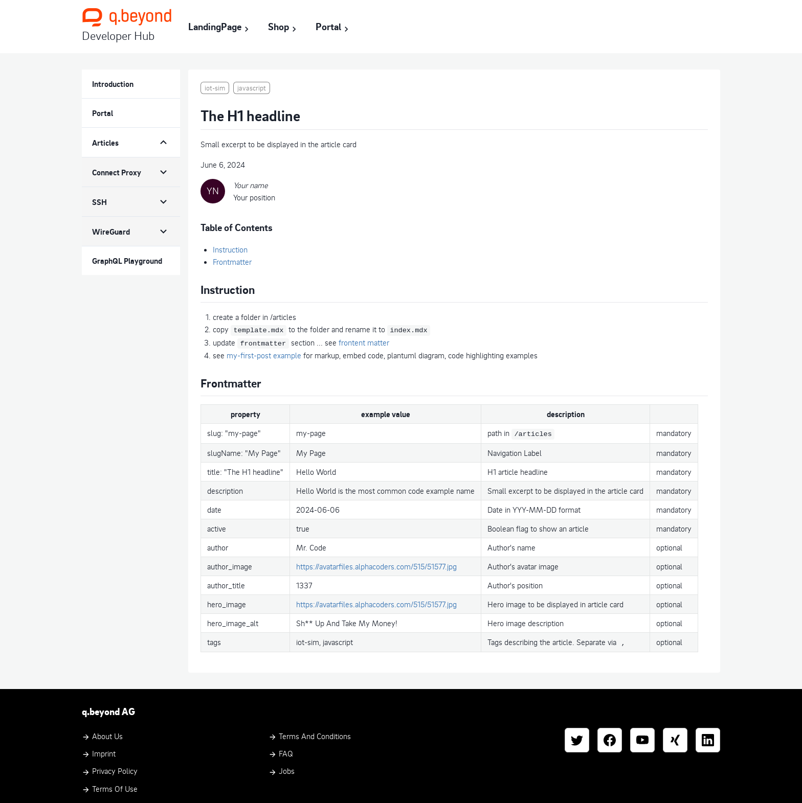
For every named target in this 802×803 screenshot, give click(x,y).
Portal (333, 27)
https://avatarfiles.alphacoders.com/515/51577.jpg (376, 564)
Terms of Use (110, 786)
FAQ (281, 751)
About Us (102, 733)
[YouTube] (642, 737)
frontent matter (364, 341)
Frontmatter (232, 262)
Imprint (99, 751)
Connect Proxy (116, 172)
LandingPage (220, 27)
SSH (99, 202)
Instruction (230, 249)
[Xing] (675, 737)
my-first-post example (264, 354)
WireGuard (111, 231)
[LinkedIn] (708, 737)
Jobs (282, 768)
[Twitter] (577, 737)
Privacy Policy (110, 768)
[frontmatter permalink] (195, 376)
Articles (105, 142)
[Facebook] (609, 737)
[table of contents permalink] (195, 224)
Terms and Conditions (310, 733)
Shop (283, 27)
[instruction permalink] (195, 284)
